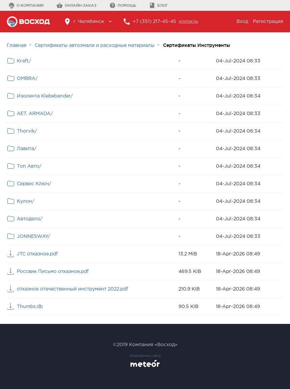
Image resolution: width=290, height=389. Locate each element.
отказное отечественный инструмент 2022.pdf (72, 289)
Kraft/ (24, 61)
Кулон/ (25, 201)
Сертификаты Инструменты (196, 45)
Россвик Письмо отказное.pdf (53, 272)
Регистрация (268, 22)
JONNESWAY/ (33, 236)
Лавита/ (26, 149)
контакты (188, 21)
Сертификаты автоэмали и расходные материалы (95, 46)
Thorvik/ (27, 131)
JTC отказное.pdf (37, 254)
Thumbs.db (30, 307)
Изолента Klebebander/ (45, 96)
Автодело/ (29, 219)
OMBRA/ (27, 79)
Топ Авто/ (29, 166)
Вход (242, 22)
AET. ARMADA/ (35, 114)
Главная (16, 46)
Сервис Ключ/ (34, 184)
